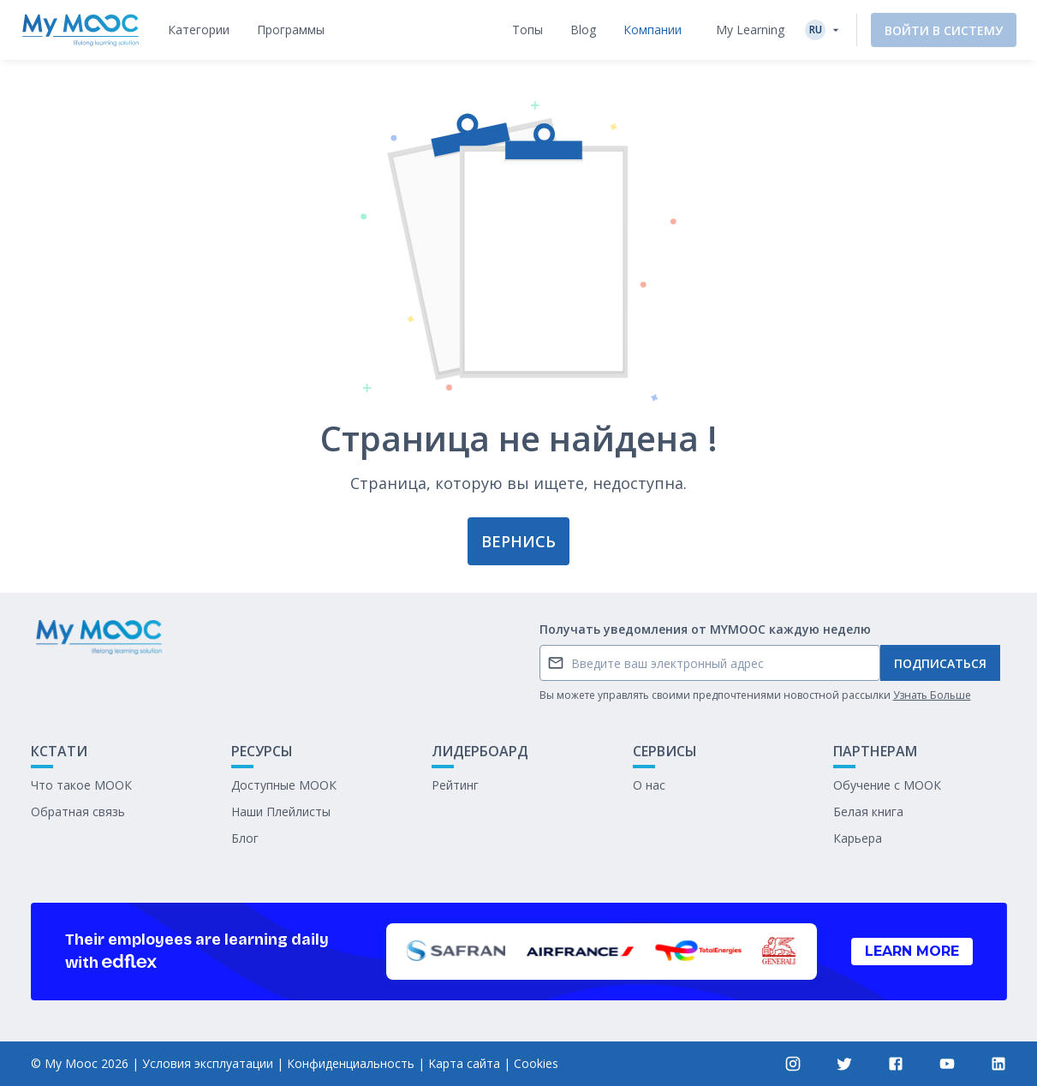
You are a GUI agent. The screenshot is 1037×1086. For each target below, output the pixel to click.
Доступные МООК (284, 785)
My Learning (750, 29)
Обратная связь (78, 811)
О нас (649, 785)
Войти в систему (944, 30)
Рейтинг (455, 785)
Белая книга (868, 811)
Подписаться (940, 663)
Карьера (857, 838)
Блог (245, 838)
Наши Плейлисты (281, 811)
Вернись (518, 541)
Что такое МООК (81, 785)
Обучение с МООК (887, 785)
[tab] (198, 30)
